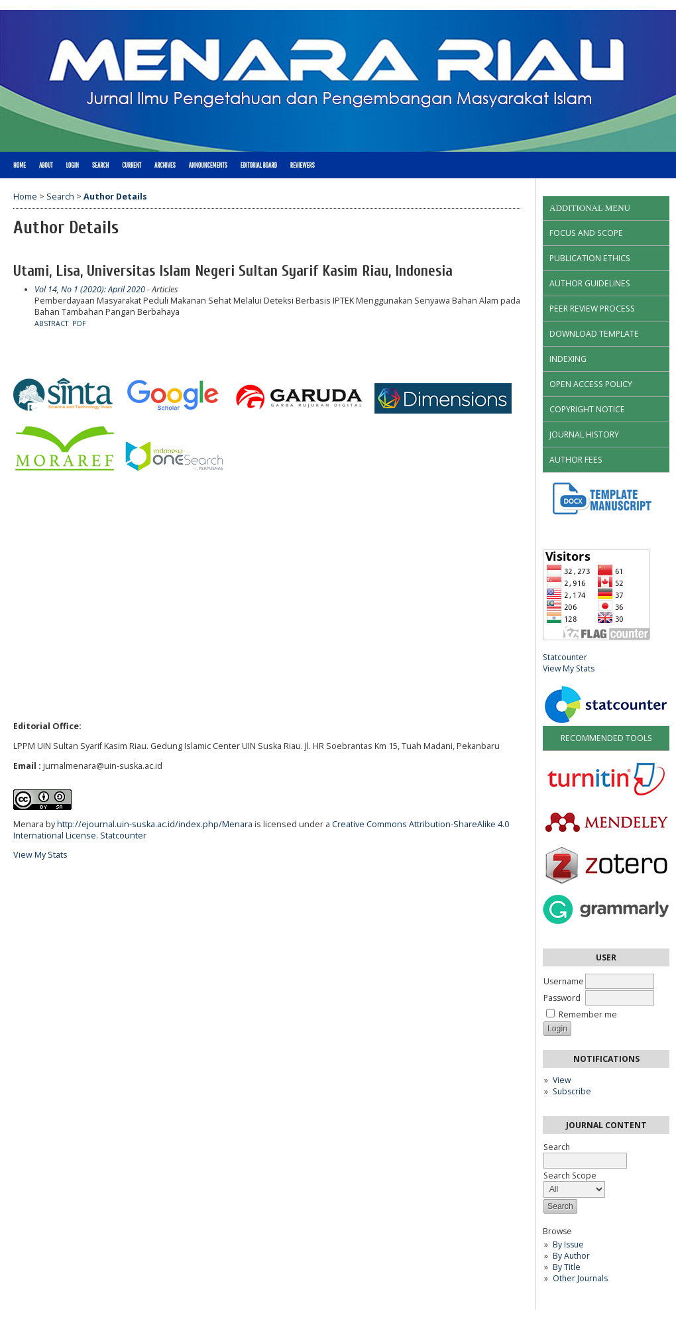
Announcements (208, 165)
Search (100, 165)
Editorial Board (259, 165)
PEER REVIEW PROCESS (592, 308)
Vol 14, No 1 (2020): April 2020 (89, 289)
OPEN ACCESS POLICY (590, 384)
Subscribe (572, 1091)
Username (563, 981)
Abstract (51, 323)
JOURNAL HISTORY (584, 434)
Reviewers (302, 165)
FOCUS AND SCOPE (586, 233)
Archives (165, 165)
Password (562, 998)
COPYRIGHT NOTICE (587, 409)
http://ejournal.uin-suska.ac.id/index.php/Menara (155, 824)
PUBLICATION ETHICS (589, 258)
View (562, 1080)
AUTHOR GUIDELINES (589, 283)
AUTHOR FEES (575, 459)
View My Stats (568, 668)
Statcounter (565, 657)
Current (131, 165)
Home (19, 165)
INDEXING (568, 359)
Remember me (588, 1014)
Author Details (115, 196)
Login (72, 165)
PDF (79, 323)
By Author (571, 1255)
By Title (567, 1267)
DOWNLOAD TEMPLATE (594, 333)
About (46, 165)
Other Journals (580, 1278)
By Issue (568, 1244)
